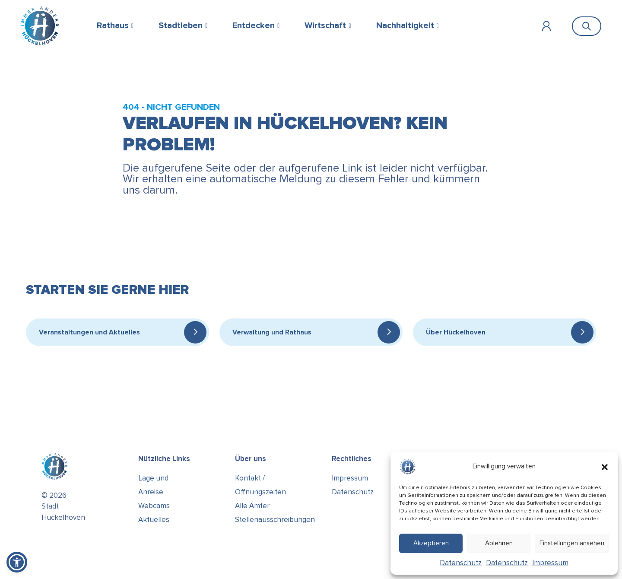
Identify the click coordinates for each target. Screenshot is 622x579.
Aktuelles (153, 519)
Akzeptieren (431, 543)
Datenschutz (461, 562)
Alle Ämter (252, 505)
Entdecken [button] (253, 25)
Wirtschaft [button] (325, 25)
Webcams (154, 505)
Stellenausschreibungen (275, 519)
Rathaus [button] (113, 25)
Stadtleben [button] (181, 25)
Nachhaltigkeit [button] (405, 25)
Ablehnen (499, 543)
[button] (604, 466)
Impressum (550, 562)
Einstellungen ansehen (571, 543)
